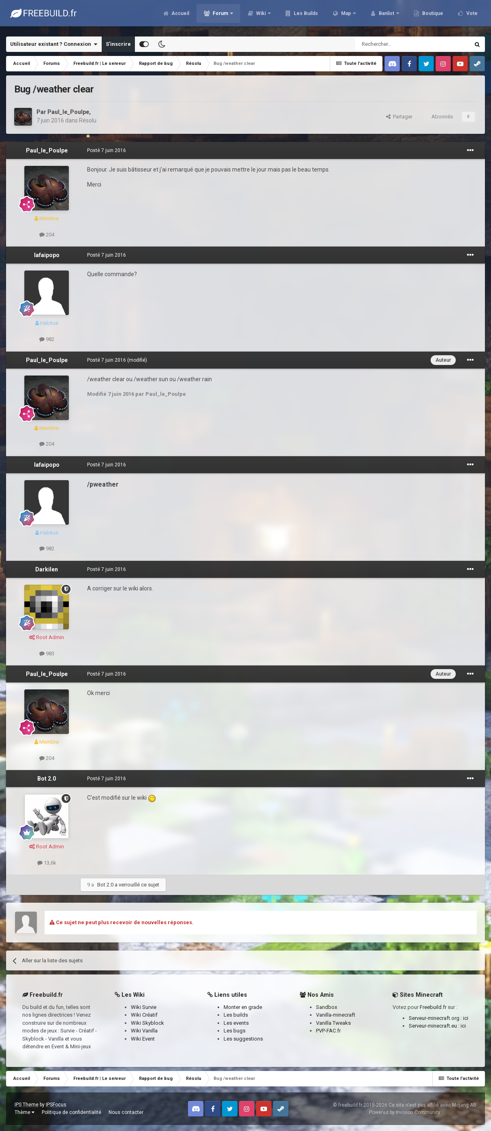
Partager (399, 117)
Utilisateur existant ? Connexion (53, 44)
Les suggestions (243, 1039)
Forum (220, 16)
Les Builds (305, 16)
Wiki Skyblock (147, 1023)
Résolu (87, 120)
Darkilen (46, 569)
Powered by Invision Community (404, 1112)
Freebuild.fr (433, 1007)
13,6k (46, 863)
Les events (236, 1023)
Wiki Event (143, 1039)
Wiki (261, 16)
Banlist (386, 16)
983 (46, 653)
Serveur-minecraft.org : (436, 1018)
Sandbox (326, 1007)
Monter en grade (243, 1007)
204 (46, 235)
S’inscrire (118, 44)
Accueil (179, 16)
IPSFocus (56, 1104)
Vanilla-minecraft (335, 1015)
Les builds (236, 1015)
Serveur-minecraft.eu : (435, 1026)
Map (346, 16)
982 (46, 339)
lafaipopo (47, 255)
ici (465, 1018)
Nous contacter (126, 1112)
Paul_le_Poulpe (68, 112)
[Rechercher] (395, 44)
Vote (471, 16)
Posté (106, 150)
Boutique (432, 16)
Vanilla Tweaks (333, 1023)
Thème (24, 1112)
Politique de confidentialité (71, 1112)
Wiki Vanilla (144, 1031)
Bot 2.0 (46, 778)
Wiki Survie (143, 1007)
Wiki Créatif (144, 1015)
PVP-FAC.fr (328, 1031)
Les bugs (235, 1031)
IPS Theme (26, 1104)
